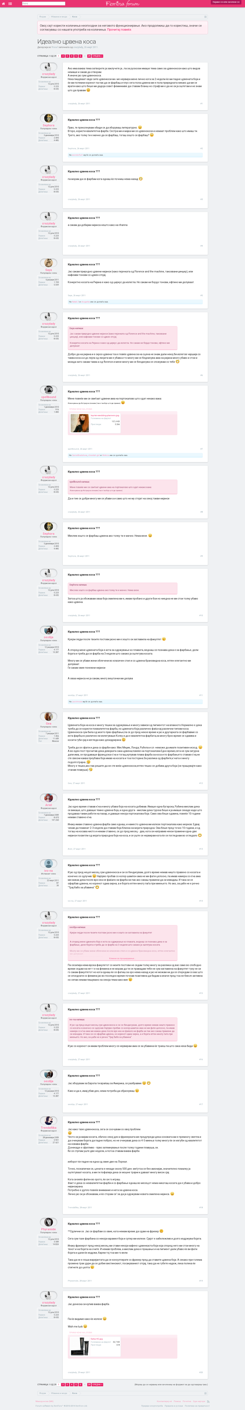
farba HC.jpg (97, 1339)
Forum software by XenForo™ (62, 1406)
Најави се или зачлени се (226, 2)
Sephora (48, 134)
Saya (48, 278)
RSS (208, 1401)
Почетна (187, 1401)
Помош (177, 1401)
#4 (201, 246)
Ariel (48, 813)
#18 (201, 1207)
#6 (201, 375)
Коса (54, 47)
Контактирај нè (164, 1401)
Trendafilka (48, 1136)
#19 (201, 1281)
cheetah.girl (94, 455)
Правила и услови (174, 1406)
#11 (201, 695)
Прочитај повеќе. (119, 29)
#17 (201, 1104)
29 (89, 56)
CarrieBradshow (79, 455)
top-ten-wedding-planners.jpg (105, 415)
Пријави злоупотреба (152, 1406)
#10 (201, 615)
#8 (201, 512)
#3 (201, 199)
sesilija (48, 646)
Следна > (97, 56)
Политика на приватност (197, 1406)
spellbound (48, 405)
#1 (201, 103)
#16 (201, 1059)
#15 (201, 993)
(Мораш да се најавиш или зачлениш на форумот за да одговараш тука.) (171, 1384)
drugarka (85, 302)
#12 (201, 783)
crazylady (78, 47)
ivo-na (48, 879)
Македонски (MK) (44, 1401)
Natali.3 (75, 302)
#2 (201, 148)
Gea (48, 732)
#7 (201, 449)
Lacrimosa (77, 701)
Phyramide (48, 1238)
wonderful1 (77, 155)
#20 (201, 1372)
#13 (201, 849)
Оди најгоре (199, 1401)
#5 (201, 295)
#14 (201, 901)
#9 (201, 556)
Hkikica (105, 455)
